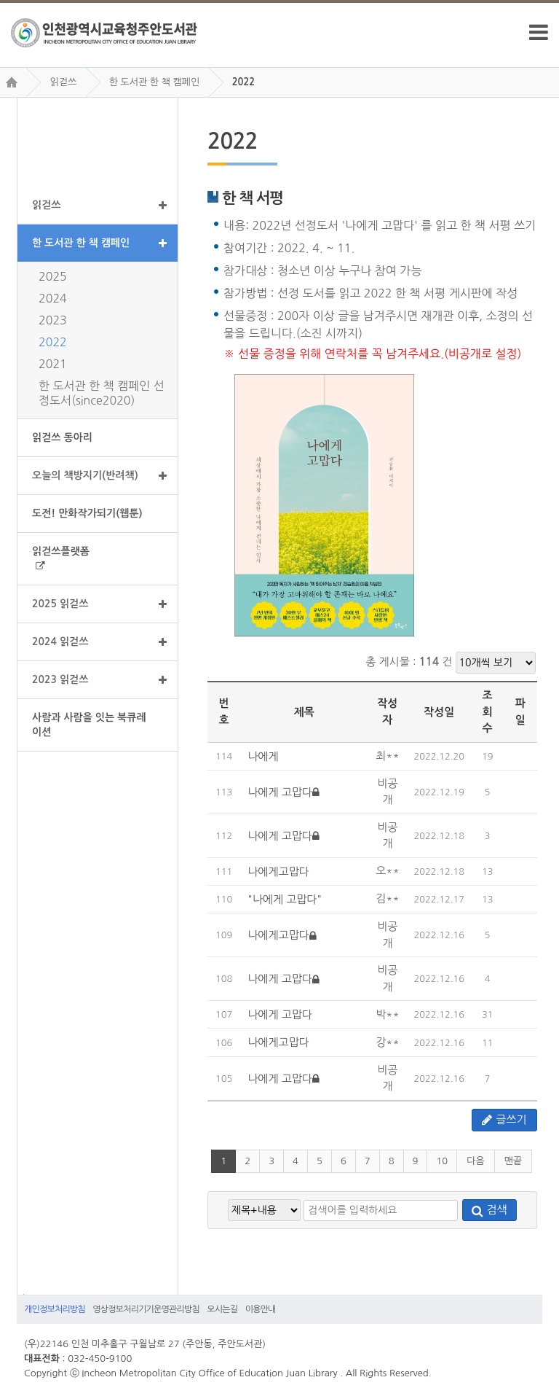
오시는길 (222, 1309)
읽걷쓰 (62, 82)
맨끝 (513, 1161)
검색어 (20, 1294)
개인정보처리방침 (54, 1309)
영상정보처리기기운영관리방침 (145, 1309)
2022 (243, 82)
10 (442, 1161)
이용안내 (260, 1309)
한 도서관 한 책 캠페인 (154, 82)
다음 (475, 1161)
